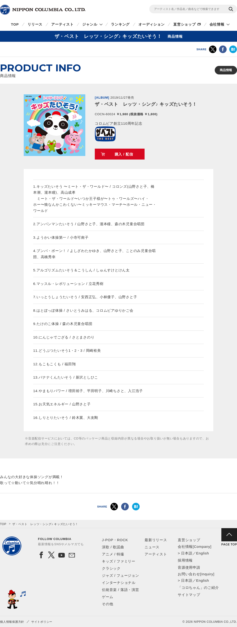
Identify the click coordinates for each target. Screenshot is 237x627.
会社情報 (217, 24)
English (202, 553)
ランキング (120, 24)
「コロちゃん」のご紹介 (198, 588)
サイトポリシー (41, 621)
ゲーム (107, 597)
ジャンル (89, 24)
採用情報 (185, 560)
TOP (15, 24)
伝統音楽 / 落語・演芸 (120, 590)
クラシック (111, 568)
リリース (34, 24)
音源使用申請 (189, 567)
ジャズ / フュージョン (120, 575)
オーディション (151, 24)
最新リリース (156, 540)
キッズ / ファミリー (118, 561)
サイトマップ (189, 595)
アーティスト (62, 24)
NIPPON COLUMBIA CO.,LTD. (42, 10)
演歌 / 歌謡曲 (113, 547)
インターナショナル (119, 583)
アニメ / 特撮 (113, 554)
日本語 (186, 553)
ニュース (152, 547)
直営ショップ (184, 24)
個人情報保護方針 (12, 621)
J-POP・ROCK (115, 540)
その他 (107, 604)
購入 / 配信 (124, 154)
